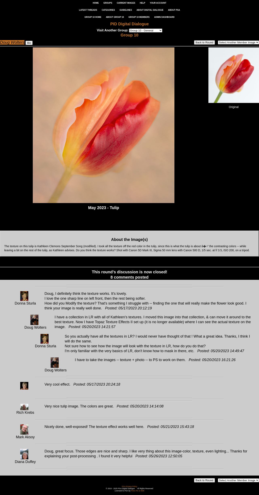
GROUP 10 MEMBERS (139, 17)
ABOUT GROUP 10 (115, 17)
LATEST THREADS (88, 10)
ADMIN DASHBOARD (164, 17)
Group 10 (129, 35)
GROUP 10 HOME (92, 17)
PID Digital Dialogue (129, 24)
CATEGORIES (108, 10)
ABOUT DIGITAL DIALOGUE (150, 10)
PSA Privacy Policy (129, 486)
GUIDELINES (126, 10)
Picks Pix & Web (137, 491)
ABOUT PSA (174, 10)
